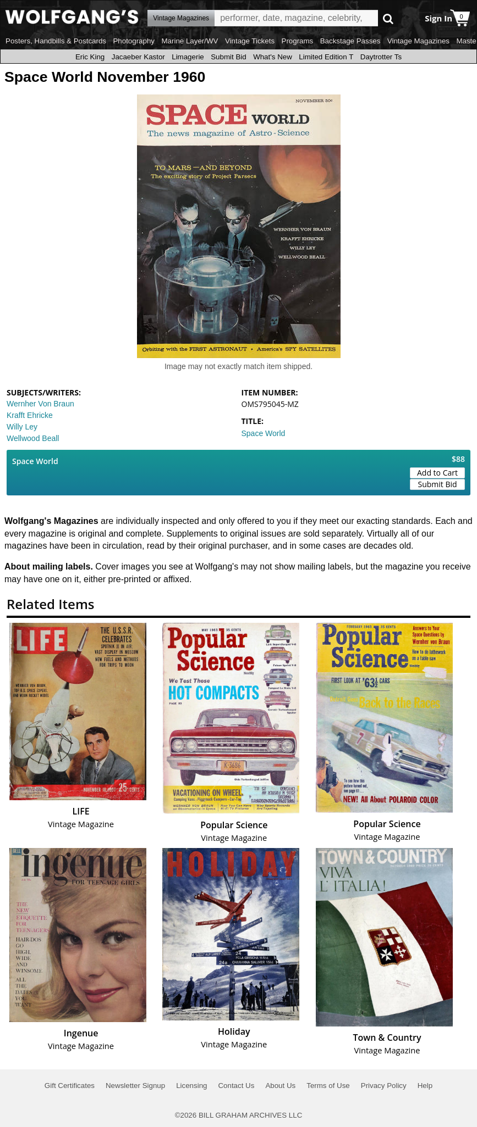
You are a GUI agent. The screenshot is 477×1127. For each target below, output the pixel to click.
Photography (134, 41)
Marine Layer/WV (189, 41)
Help (425, 1085)
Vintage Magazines (418, 41)
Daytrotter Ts (381, 57)
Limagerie (188, 57)
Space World (264, 433)
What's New (272, 57)
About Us (280, 1085)
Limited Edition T (326, 57)
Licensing (191, 1085)
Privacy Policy (384, 1085)
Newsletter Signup (135, 1085)
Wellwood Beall (33, 438)
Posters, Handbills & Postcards (56, 41)
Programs (298, 41)
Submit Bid (228, 57)
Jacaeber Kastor (138, 57)
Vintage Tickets (250, 41)
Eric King (90, 57)
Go (388, 18)
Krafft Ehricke (30, 415)
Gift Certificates (70, 1085)
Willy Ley (22, 426)
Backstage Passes (350, 41)
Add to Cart (437, 472)
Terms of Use (328, 1085)
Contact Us (236, 1085)
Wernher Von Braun (40, 403)
